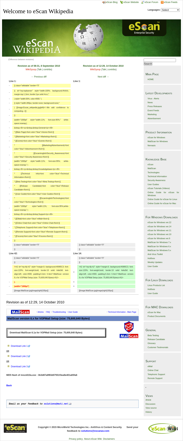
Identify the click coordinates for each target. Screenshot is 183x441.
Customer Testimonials (158, 347)
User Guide (153, 266)
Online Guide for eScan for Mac (162, 203)
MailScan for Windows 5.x (159, 250)
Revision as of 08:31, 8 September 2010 (39, 66)
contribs (47, 69)
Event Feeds (153, 110)
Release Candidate (156, 339)
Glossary (152, 343)
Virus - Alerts (153, 98)
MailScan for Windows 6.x (159, 246)
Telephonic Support (156, 374)
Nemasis (152, 145)
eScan (150, 164)
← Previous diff (38, 76)
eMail (150, 366)
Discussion (150, 404)
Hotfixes (151, 258)
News (150, 102)
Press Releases (155, 106)
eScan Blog (109, 2)
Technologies (154, 172)
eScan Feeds (171, 2)
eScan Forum (149, 2)
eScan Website (129, 2)
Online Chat (153, 370)
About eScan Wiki (93, 439)
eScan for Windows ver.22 (159, 222)
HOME (151, 79)
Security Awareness (156, 180)
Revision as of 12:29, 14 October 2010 (103, 66)
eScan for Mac (154, 312)
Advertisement (154, 118)
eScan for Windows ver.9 (159, 238)
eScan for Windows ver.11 (159, 230)
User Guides (153, 184)
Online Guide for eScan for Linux (162, 199)
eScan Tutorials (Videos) (159, 188)
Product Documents (156, 316)
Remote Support (155, 378)
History (149, 412)
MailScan (152, 168)
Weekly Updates (155, 262)
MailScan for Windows (158, 141)
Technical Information (157, 176)
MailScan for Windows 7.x (159, 242)
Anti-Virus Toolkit (155, 254)
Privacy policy (76, 439)
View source (151, 408)
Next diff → (103, 76)
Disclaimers (109, 439)
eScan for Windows (156, 137)
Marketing (152, 114)
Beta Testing (153, 335)
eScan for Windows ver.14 (159, 226)
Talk (39, 69)
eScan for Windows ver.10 (159, 234)
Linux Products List (156, 285)
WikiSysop (31, 69)
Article (148, 400)
